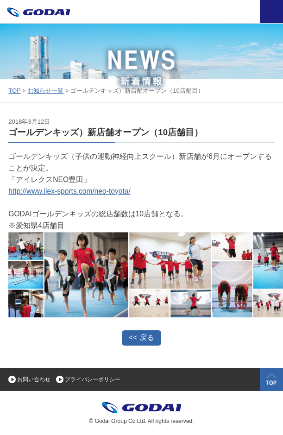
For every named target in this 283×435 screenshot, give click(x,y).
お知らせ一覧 (45, 90)
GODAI (161, 410)
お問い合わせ (33, 379)
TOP (14, 90)
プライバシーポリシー (92, 379)
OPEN (271, 11)
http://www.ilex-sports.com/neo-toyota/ (69, 191)
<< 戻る (141, 337)
